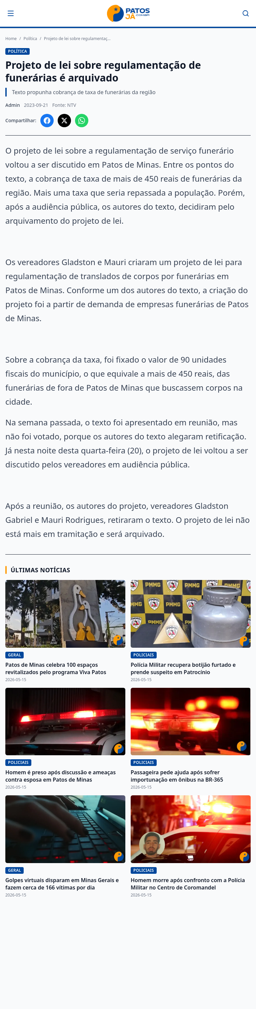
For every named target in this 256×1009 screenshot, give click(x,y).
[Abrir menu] (10, 13)
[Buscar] (246, 13)
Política (30, 38)
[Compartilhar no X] (64, 120)
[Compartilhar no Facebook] (47, 120)
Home (11, 38)
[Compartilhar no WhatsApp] (81, 120)
